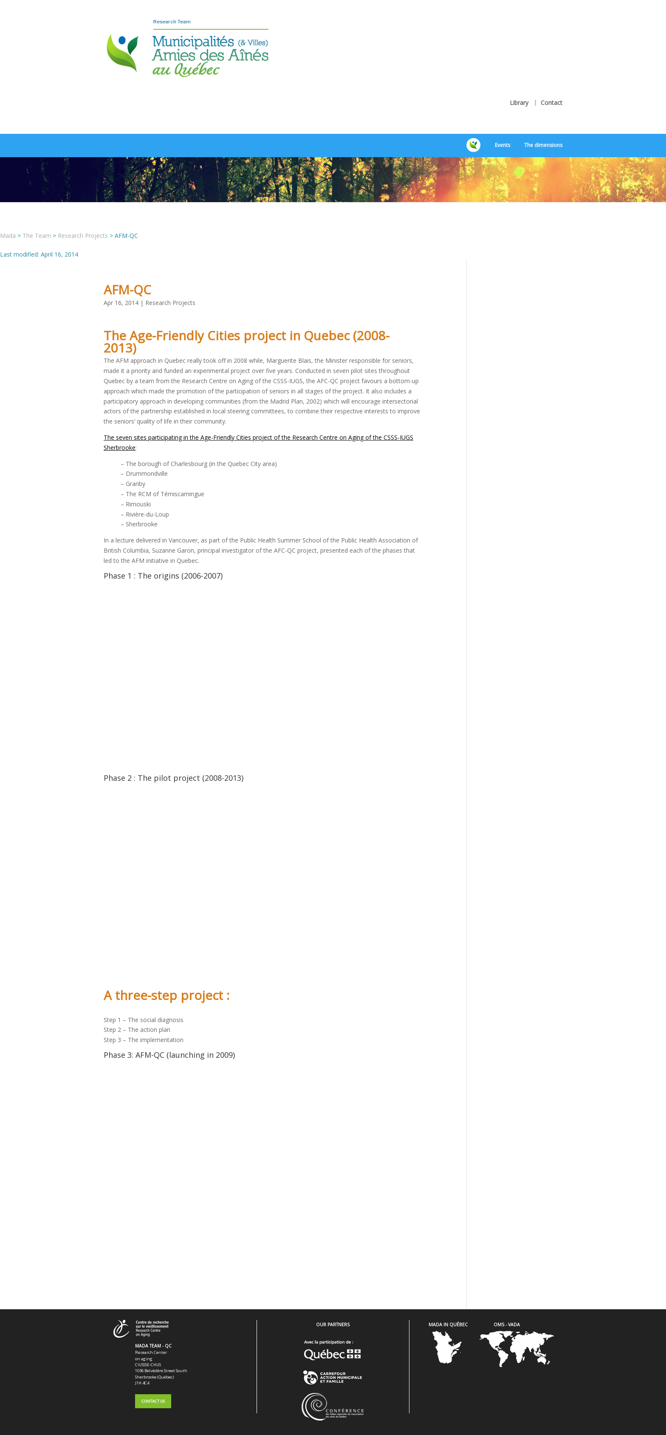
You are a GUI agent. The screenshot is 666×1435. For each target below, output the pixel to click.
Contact (551, 80)
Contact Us (153, 1378)
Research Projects (170, 280)
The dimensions (543, 123)
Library (519, 80)
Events (502, 123)
